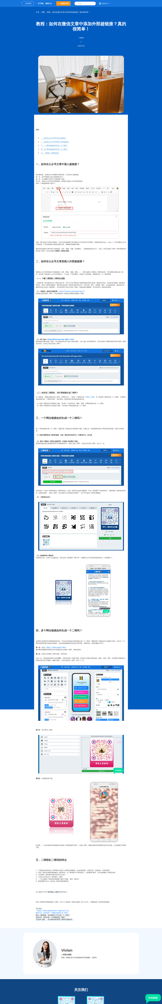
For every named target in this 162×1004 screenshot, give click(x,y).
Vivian (66, 950)
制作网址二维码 (53, 892)
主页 (37, 12)
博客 (43, 12)
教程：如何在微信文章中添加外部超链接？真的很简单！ (68, 12)
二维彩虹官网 (63, 3)
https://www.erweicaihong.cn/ (72, 291)
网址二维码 (90, 397)
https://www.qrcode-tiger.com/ (60, 339)
